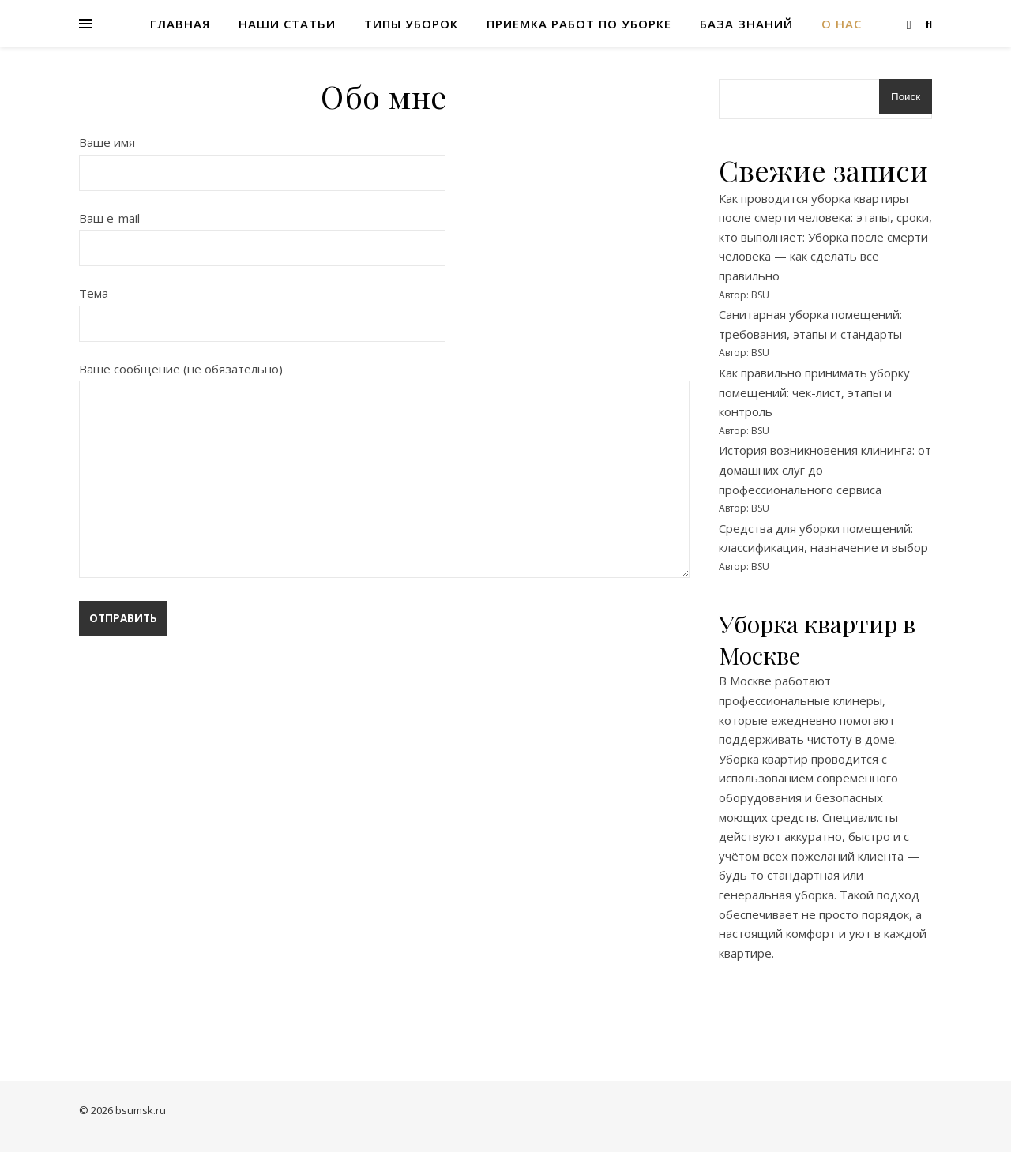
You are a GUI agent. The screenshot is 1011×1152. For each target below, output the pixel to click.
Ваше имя (262, 157)
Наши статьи (287, 24)
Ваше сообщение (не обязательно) (384, 471)
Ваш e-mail (262, 233)
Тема (262, 308)
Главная (180, 24)
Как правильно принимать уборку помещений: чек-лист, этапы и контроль (814, 392)
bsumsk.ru (140, 1110)
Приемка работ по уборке (579, 24)
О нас (841, 24)
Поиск (905, 97)
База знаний (746, 24)
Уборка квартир (763, 759)
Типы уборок (411, 24)
